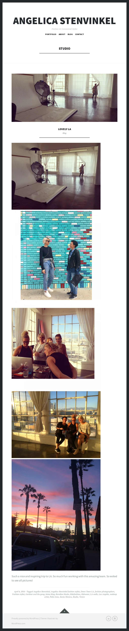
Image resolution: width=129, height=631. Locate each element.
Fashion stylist (18, 594)
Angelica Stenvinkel (64, 20)
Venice (82, 596)
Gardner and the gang (35, 594)
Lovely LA (64, 129)
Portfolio (50, 34)
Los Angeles (104, 594)
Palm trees (54, 596)
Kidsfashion (75, 594)
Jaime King (50, 594)
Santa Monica (66, 596)
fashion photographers (104, 591)
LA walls (94, 594)
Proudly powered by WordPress (25, 618)
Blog (70, 34)
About (62, 34)
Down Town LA (87, 591)
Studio (75, 596)
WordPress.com (18, 623)
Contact (79, 34)
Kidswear (85, 594)
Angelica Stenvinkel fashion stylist (65, 591)
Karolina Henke (62, 594)
